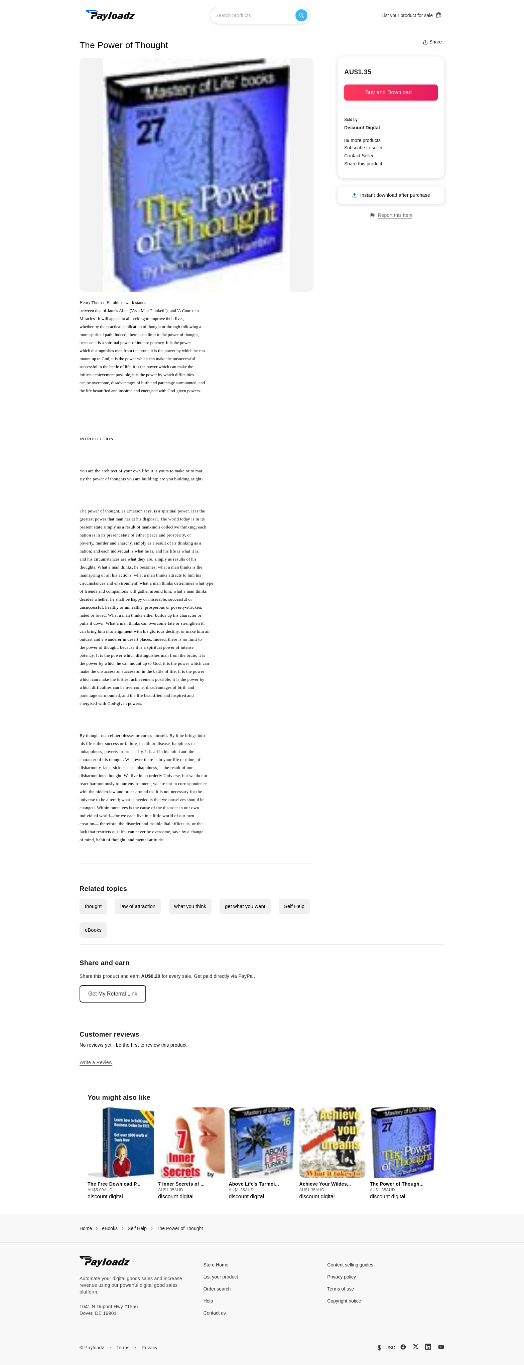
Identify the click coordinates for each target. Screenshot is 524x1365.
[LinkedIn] (428, 1347)
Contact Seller (359, 155)
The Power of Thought (180, 1228)
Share (432, 41)
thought (93, 906)
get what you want (245, 906)
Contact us (215, 1313)
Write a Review (96, 1062)
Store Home (216, 1264)
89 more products (362, 140)
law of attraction (137, 906)
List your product (221, 1276)
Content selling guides (350, 1264)
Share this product (363, 163)
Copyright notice (344, 1301)
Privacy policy (341, 1276)
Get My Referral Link (112, 994)
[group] (121, 1154)
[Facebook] (403, 1347)
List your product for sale (412, 15)
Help (208, 1301)
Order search (217, 1289)
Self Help (294, 906)
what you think (190, 906)
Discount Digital (362, 127)
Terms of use (340, 1289)
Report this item (391, 215)
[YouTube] (441, 1347)
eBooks (93, 930)
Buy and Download (391, 92)
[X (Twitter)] (415, 1346)
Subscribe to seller (363, 147)
